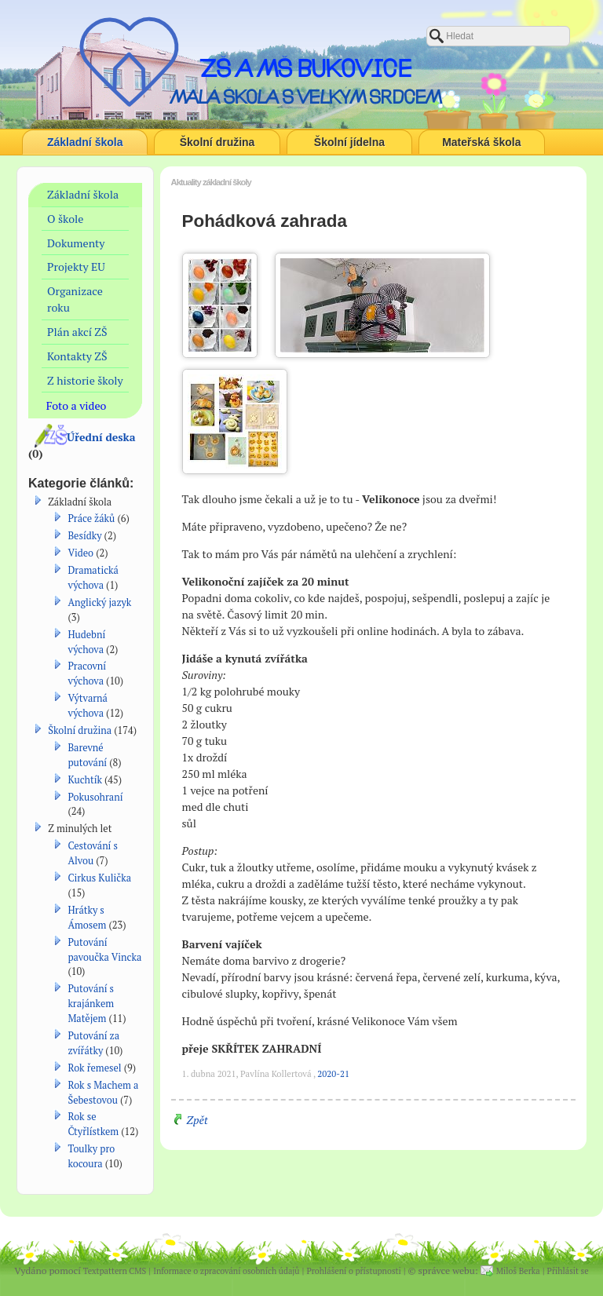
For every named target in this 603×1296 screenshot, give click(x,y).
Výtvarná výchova (88, 706)
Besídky (84, 535)
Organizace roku (75, 299)
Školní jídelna (349, 142)
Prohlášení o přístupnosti (353, 1270)
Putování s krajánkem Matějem (91, 1003)
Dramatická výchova (93, 578)
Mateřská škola (481, 142)
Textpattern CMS (114, 1270)
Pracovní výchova (87, 673)
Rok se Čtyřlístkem (93, 1124)
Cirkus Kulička (99, 878)
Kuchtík (85, 780)
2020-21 (333, 1073)
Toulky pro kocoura (91, 1156)
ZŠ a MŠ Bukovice (305, 68)
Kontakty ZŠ (77, 356)
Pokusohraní (95, 797)
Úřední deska (101, 436)
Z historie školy (85, 380)
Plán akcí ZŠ (77, 331)
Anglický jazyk (99, 602)
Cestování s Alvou (93, 853)
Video (80, 553)
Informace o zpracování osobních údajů (226, 1270)
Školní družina (217, 142)
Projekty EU (76, 266)
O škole (65, 218)
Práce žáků (91, 518)
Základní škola (84, 142)
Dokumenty (75, 242)
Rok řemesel (94, 1068)
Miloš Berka (518, 1270)
